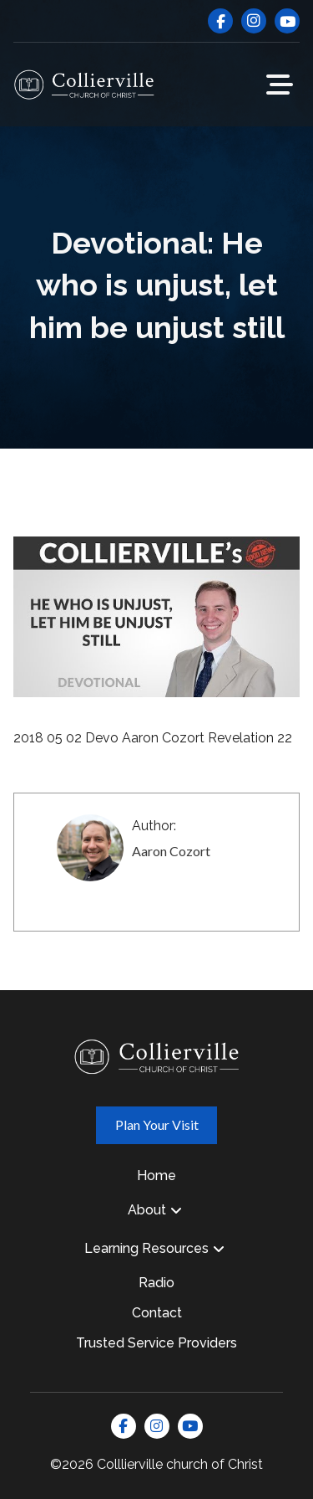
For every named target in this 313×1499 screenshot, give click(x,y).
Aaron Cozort (171, 851)
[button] (280, 84)
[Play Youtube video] (156, 617)
